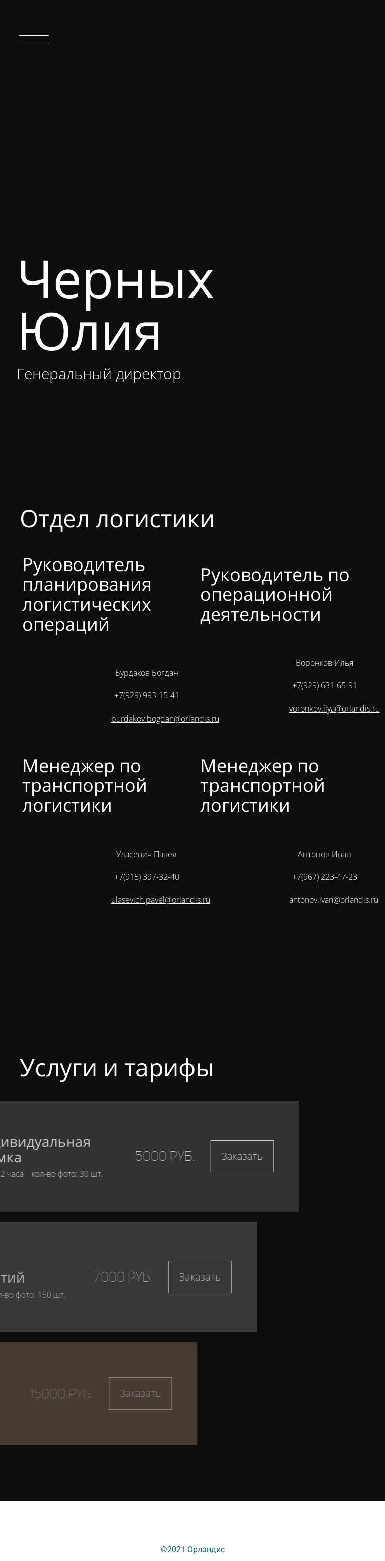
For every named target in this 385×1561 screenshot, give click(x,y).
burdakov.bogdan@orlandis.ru (165, 718)
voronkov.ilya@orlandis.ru (334, 708)
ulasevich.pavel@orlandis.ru (160, 899)
